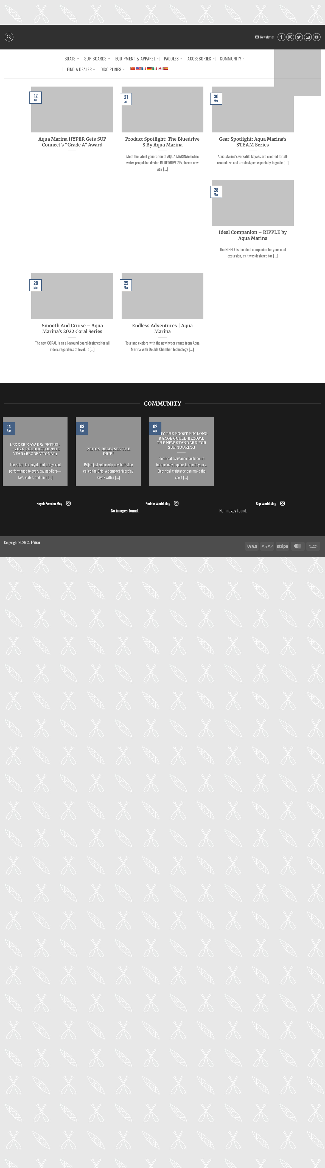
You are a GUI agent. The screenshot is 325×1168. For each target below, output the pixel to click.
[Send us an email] (308, 37)
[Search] (9, 37)
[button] (264, 37)
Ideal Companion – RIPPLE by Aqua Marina (253, 235)
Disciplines (112, 69)
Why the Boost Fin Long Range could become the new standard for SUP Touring (182, 441)
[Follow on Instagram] (290, 37)
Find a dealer (81, 69)
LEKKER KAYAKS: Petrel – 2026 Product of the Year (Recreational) (35, 449)
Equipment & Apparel (137, 58)
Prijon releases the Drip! (108, 451)
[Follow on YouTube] (317, 37)
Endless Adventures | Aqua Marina (162, 329)
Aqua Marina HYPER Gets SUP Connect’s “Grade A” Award (72, 142)
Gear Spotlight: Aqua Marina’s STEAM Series (253, 142)
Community (232, 58)
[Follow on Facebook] (281, 37)
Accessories (201, 58)
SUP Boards (97, 58)
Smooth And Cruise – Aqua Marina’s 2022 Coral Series (72, 329)
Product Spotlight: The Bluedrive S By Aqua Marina (162, 142)
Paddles (173, 58)
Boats (72, 58)
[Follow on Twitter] (299, 37)
